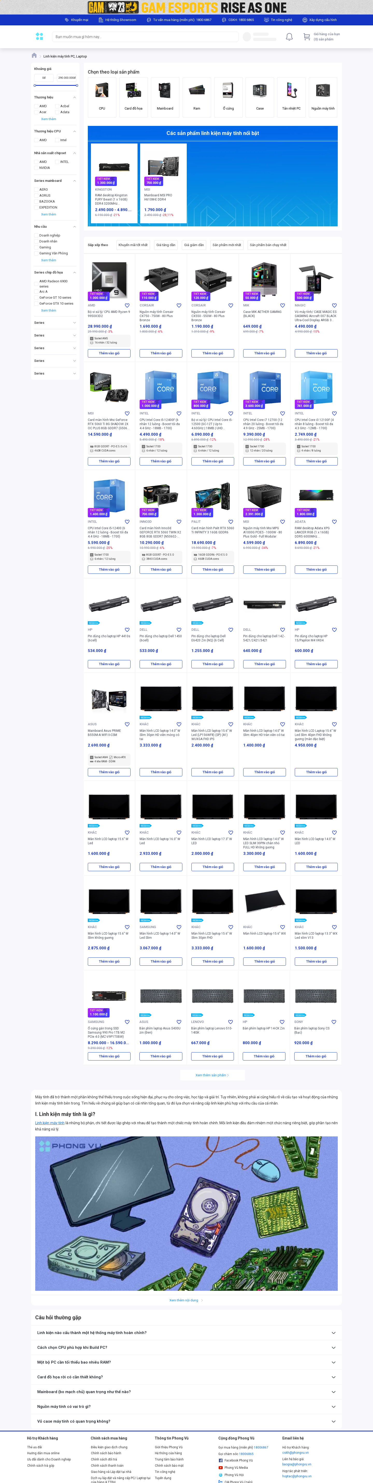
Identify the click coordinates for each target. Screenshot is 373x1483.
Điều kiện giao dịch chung (109, 1447)
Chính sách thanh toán (107, 1465)
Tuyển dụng (163, 1478)
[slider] (35, 85)
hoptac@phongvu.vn (297, 1476)
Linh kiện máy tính (49, 1123)
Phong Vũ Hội (231, 1475)
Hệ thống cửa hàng (168, 1453)
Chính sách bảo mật (169, 1465)
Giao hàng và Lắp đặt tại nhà (111, 1472)
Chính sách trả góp (40, 1465)
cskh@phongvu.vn (295, 1453)
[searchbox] (141, 36)
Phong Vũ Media (233, 1468)
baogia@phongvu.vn (296, 1464)
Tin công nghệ (165, 1472)
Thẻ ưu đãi (34, 1447)
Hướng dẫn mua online (43, 1453)
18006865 (246, 1454)
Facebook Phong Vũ (236, 1460)
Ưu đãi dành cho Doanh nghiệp (49, 1459)
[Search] (233, 36)
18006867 (261, 1447)
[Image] (186, 7)
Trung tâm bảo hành (169, 1459)
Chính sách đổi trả (104, 1459)
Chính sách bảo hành (106, 1453)
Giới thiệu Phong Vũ (169, 1447)
